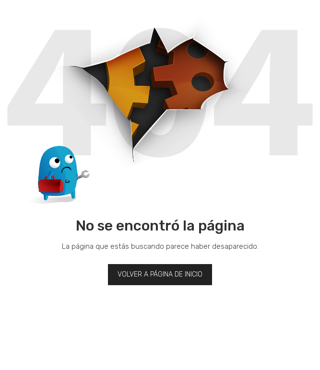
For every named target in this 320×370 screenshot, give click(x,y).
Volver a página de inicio (160, 274)
